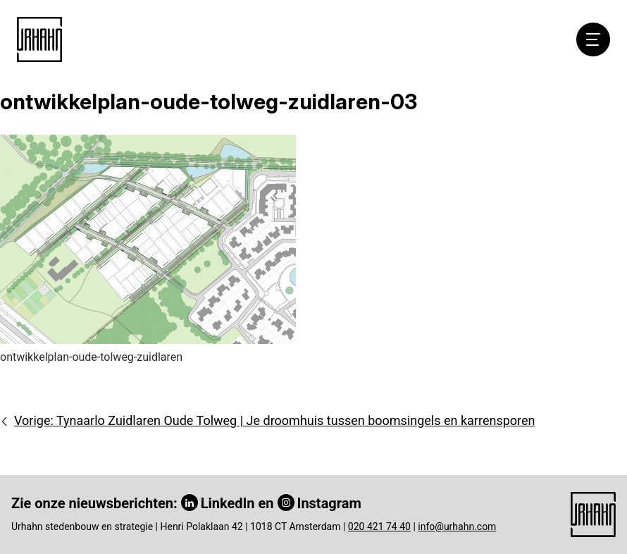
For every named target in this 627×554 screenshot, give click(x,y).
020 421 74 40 (379, 526)
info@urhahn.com (457, 526)
